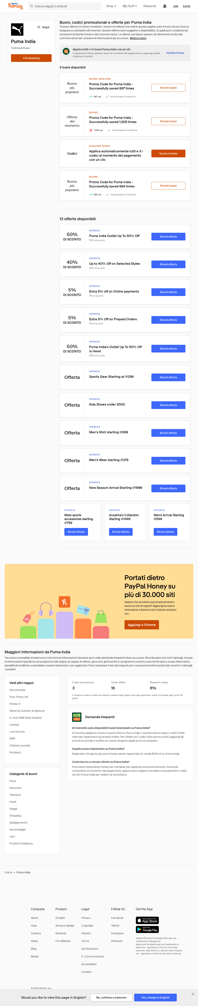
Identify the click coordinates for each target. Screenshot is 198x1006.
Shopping (15, 815)
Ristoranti (15, 788)
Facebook (117, 918)
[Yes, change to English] (155, 997)
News (34, 941)
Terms (85, 941)
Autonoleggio (17, 829)
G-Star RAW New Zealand (25, 717)
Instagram (117, 933)
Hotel (12, 802)
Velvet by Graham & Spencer (27, 711)
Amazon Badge (64, 925)
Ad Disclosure (89, 948)
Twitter (115, 925)
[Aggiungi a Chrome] (142, 624)
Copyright (87, 925)
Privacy (85, 918)
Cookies (86, 972)
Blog (33, 948)
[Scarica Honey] (168, 153)
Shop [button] (111, 6)
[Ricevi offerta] (168, 236)
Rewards (149, 6)
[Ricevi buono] (168, 88)
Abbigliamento (18, 822)
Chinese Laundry (19, 745)
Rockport (15, 752)
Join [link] (175, 6)
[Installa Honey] (175, 52)
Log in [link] (186, 6)
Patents (86, 933)
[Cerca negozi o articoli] (65, 6)
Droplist (60, 918)
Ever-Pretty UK (18, 697)
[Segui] (43, 27)
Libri (12, 836)
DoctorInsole (17, 690)
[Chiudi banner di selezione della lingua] (193, 994)
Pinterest (116, 941)
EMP (12, 738)
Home (8, 872)
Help (34, 925)
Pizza (12, 781)
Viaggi (13, 808)
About (34, 918)
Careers (36, 933)
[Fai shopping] (31, 58)
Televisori (15, 795)
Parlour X (14, 704)
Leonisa (14, 724)
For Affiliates (63, 941)
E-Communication (92, 956)
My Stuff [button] (130, 6)
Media (34, 956)
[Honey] (15, 6)
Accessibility (89, 964)
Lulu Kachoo (17, 731)
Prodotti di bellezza (21, 843)
